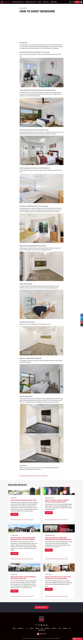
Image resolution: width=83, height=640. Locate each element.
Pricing (37, 628)
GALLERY (31, 628)
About (14, 628)
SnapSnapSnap (41, 630)
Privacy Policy (26, 638)
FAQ (42, 628)
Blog (26, 628)
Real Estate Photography (26, 476)
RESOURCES (47, 628)
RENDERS (39, 1)
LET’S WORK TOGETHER (41, 607)
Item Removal (36, 476)
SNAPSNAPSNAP (53, 1)
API (69, 628)
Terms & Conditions (56, 638)
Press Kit (54, 628)
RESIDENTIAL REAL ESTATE (18, 1)
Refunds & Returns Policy (35, 638)
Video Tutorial (43, 476)
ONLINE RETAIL (46, 1)
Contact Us (20, 628)
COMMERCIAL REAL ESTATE (30, 1)
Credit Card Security (46, 638)
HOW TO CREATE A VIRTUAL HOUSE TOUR (23, 500)
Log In (59, 628)
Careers (65, 628)
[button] (70, 2)
